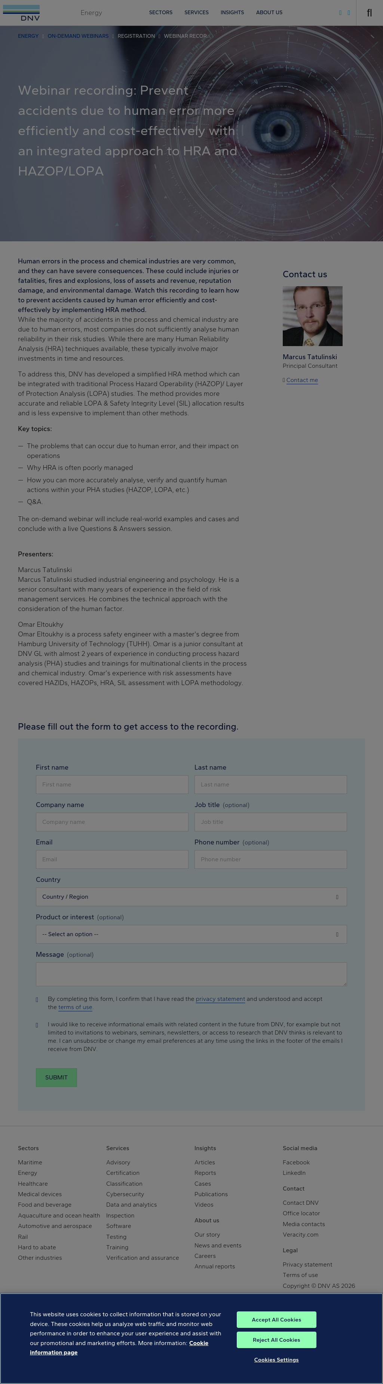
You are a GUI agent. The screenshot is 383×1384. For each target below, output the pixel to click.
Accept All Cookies (276, 1326)
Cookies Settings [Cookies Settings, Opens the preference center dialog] (276, 1366)
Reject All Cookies (276, 1346)
